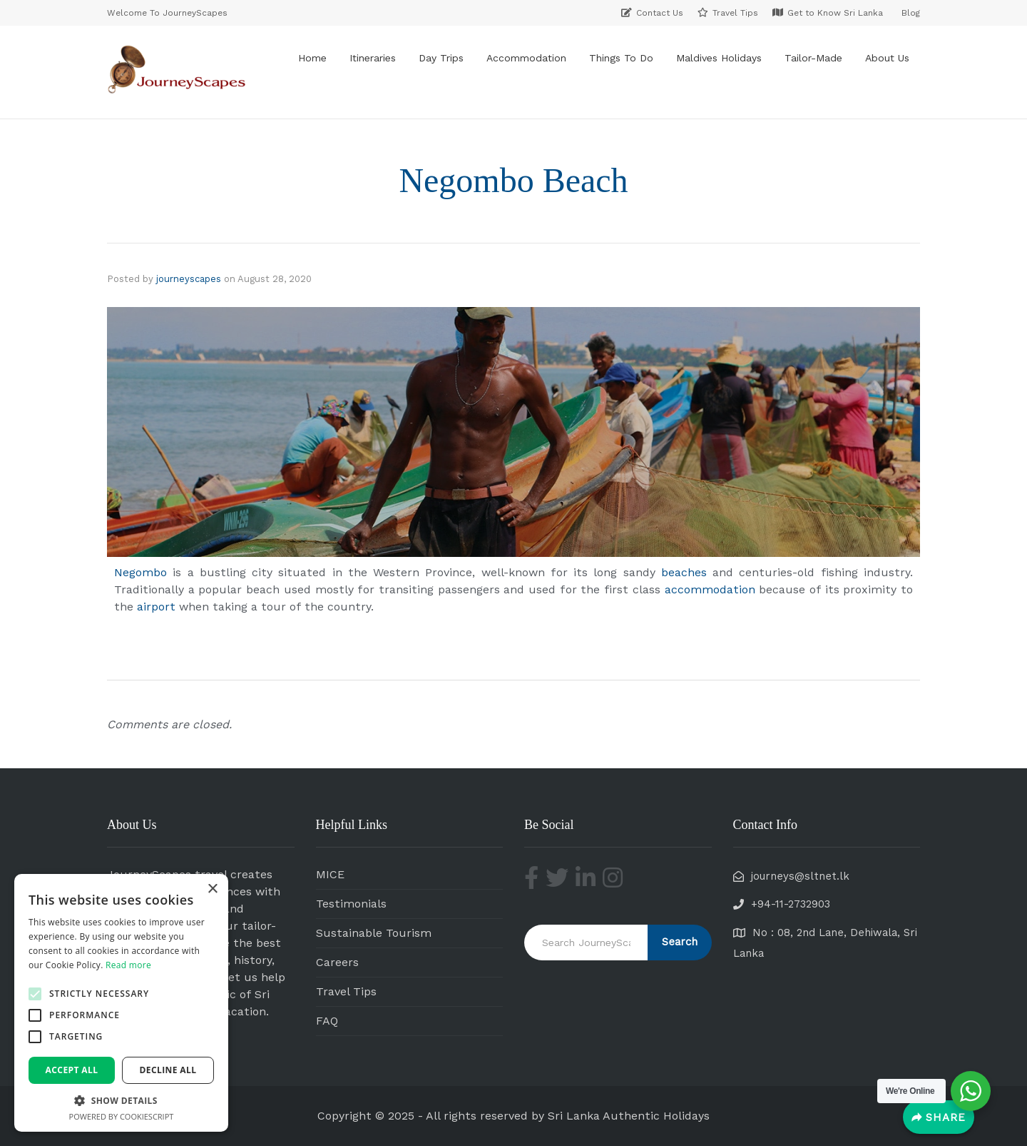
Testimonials (351, 903)
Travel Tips (346, 991)
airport (156, 606)
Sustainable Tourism (373, 933)
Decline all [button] (168, 1070)
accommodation (710, 589)
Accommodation (526, 58)
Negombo (143, 572)
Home (312, 58)
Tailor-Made (813, 58)
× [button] (212, 889)
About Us (887, 58)
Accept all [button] (72, 1070)
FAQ (327, 1020)
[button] (35, 994)
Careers (337, 962)
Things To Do (621, 58)
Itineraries (372, 58)
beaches (684, 572)
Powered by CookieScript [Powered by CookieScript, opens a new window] (121, 1116)
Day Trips (441, 58)
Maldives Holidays (719, 58)
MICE (330, 874)
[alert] (121, 1003)
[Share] (938, 1117)
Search (680, 941)
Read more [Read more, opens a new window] (128, 965)
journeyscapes (188, 278)
